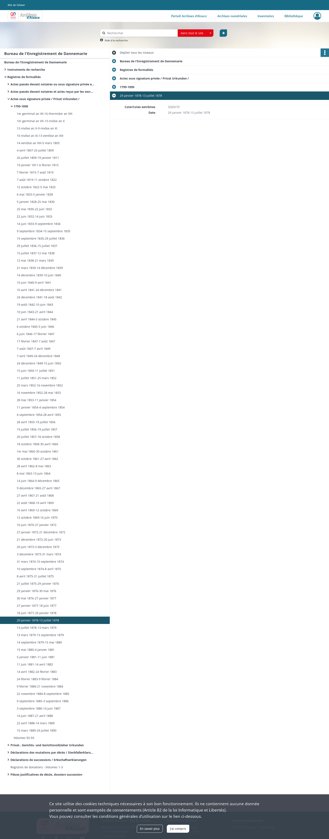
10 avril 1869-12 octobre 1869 (37, 510)
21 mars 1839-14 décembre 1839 (40, 268)
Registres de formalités (24, 77)
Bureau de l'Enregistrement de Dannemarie (35, 62)
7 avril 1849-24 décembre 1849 (38, 356)
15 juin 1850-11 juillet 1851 (36, 371)
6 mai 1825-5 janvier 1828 (35, 194)
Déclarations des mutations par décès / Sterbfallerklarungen (52, 752)
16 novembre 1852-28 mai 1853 (39, 393)
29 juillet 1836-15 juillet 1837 (37, 246)
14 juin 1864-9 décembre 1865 (38, 481)
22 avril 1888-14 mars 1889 (36, 723)
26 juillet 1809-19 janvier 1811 (38, 158)
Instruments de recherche (26, 70)
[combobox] (195, 33)
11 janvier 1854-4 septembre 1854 (41, 407)
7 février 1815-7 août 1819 (35, 172)
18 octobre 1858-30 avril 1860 (37, 444)
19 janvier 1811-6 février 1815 (38, 165)
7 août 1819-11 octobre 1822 (37, 180)
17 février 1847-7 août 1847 (36, 341)
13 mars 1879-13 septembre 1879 (40, 635)
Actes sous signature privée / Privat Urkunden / (45, 99)
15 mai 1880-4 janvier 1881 (36, 650)
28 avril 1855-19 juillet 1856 (36, 422)
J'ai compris (178, 829)
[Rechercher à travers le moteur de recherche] (141, 33)
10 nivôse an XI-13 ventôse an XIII (40, 136)
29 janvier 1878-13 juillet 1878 (38, 620)
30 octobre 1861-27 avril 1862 (37, 459)
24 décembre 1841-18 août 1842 (39, 297)
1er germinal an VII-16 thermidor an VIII (44, 114)
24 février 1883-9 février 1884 (37, 679)
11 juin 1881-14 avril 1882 (35, 664)
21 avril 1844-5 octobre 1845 (36, 319)
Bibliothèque (294, 16)
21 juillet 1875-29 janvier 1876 (38, 584)
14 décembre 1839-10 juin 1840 (39, 275)
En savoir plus (150, 829)
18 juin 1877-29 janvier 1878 (36, 613)
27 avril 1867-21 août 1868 (35, 495)
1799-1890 (21, 106)
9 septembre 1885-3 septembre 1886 (43, 701)
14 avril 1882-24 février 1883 (37, 672)
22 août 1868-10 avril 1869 (35, 503)
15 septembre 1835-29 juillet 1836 (41, 238)
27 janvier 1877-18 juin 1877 (36, 606)
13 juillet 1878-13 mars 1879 (36, 628)
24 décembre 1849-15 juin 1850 (39, 363)
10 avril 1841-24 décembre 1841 (39, 290)
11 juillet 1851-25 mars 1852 (36, 378)
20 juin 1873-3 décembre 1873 (38, 547)
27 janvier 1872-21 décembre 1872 (41, 532)
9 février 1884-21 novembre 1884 (40, 686)
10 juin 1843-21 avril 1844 (35, 312)
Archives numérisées (232, 16)
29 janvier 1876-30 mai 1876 (36, 591)
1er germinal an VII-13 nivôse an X (41, 121)
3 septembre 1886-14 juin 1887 (38, 708)
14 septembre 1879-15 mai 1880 (39, 642)
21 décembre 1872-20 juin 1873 (39, 540)
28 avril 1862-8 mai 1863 (34, 466)
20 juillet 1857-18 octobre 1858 (38, 437)
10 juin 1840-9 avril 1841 (34, 282)
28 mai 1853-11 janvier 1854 (36, 400)
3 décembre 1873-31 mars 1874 (39, 554)
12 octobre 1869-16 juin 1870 (37, 517)
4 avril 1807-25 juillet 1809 (35, 150)
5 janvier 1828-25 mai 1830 (36, 202)
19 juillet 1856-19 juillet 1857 (37, 429)
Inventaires (266, 16)
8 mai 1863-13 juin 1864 (33, 473)
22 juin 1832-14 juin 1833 (34, 216)
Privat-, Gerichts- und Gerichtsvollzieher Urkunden (47, 745)
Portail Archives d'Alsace (189, 16)
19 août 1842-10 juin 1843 (35, 305)
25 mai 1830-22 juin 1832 (34, 209)
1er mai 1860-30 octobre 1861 (38, 451)
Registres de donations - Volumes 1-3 (36, 767)
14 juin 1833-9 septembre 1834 (38, 224)
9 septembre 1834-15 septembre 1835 (43, 231)
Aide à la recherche (116, 40)
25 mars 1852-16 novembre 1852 (40, 385)
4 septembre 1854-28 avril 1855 (39, 415)
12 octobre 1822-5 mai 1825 (36, 187)
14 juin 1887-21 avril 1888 (35, 716)
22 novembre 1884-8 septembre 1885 (43, 694)
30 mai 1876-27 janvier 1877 (36, 598)
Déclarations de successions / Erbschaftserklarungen (48, 760)
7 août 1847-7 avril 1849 (33, 349)
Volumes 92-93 (24, 738)
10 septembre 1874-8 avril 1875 (39, 569)
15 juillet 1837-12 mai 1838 (36, 253)
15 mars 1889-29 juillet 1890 (36, 730)
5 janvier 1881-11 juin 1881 (36, 657)
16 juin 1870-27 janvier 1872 (36, 525)
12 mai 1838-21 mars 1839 (35, 260)
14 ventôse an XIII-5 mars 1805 (38, 143)
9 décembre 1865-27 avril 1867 (38, 488)
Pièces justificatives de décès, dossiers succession (46, 774)
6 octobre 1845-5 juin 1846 (35, 327)
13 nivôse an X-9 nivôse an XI (37, 128)
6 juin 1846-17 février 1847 (35, 334)
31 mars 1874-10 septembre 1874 (40, 562)
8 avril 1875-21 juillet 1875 (35, 576)
